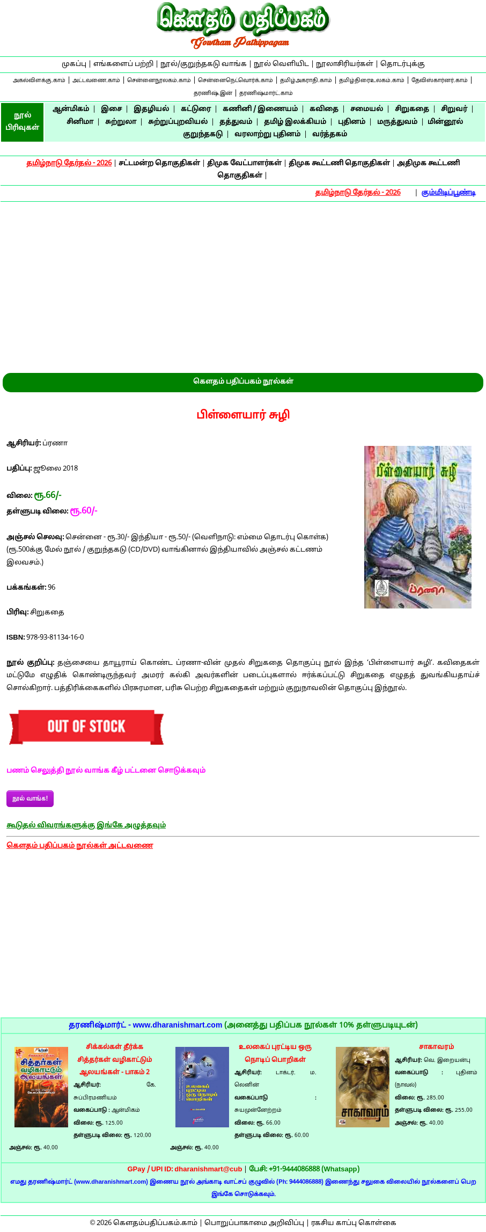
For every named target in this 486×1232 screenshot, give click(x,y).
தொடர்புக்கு (402, 64)
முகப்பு (74, 64)
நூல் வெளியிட (281, 64)
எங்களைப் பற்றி (123, 64)
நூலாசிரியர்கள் (344, 64)
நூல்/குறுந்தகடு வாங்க (203, 64)
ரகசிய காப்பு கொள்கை (353, 1223)
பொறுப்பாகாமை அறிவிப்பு (254, 1223)
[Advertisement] (243, 283)
